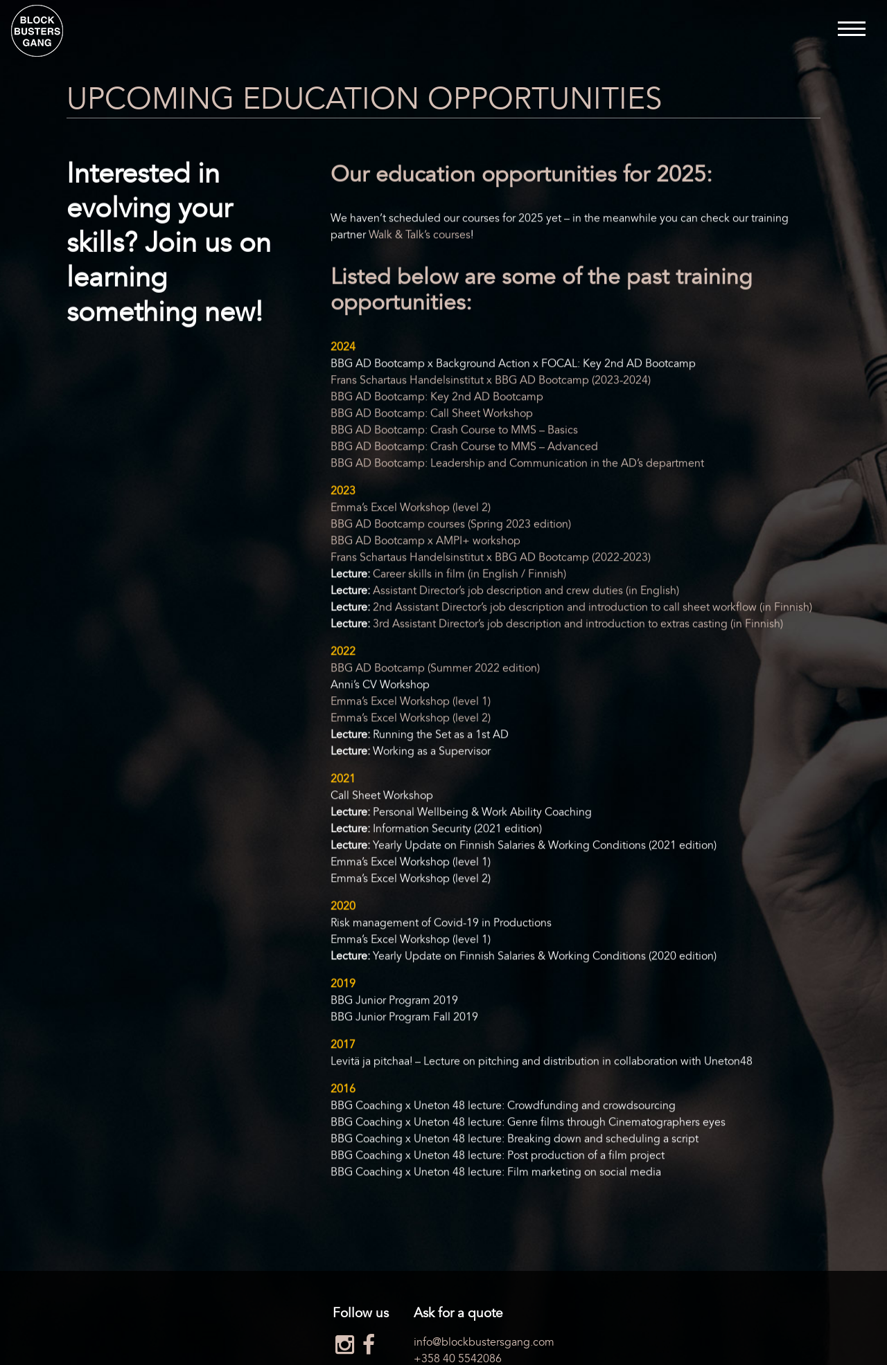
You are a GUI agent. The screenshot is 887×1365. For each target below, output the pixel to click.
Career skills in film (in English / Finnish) (469, 575)
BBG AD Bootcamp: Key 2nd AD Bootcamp (437, 398)
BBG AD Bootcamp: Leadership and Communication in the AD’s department (517, 464)
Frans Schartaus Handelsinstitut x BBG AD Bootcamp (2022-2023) (491, 559)
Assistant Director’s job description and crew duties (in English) (526, 592)
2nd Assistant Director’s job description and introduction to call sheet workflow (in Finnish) (592, 608)
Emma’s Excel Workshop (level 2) (411, 509)
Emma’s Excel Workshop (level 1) (411, 702)
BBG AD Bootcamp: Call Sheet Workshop (432, 415)
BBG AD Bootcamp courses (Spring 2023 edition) (451, 525)
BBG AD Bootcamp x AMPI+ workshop (425, 542)
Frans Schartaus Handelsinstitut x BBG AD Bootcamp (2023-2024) (491, 381)
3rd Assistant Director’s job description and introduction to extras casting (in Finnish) (578, 625)
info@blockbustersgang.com (484, 1342)
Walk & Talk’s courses (420, 237)
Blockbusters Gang (37, 31)
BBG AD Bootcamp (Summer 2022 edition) (435, 669)
